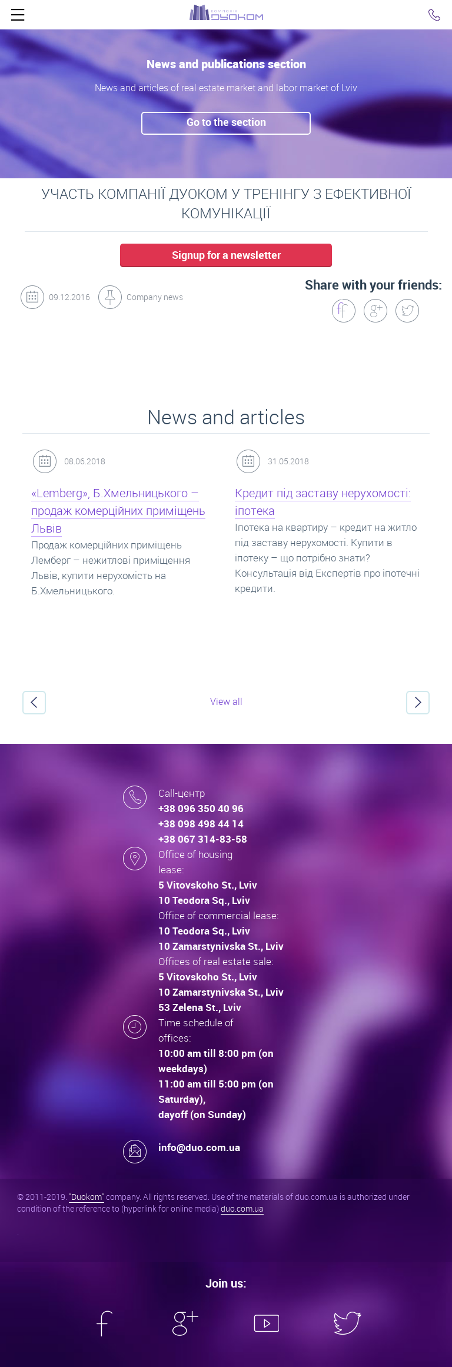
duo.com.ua (242, 1208)
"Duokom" (86, 1196)
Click (17, 17)
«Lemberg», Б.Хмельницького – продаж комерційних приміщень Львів (118, 510)
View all (226, 701)
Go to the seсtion (226, 122)
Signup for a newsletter (226, 255)
